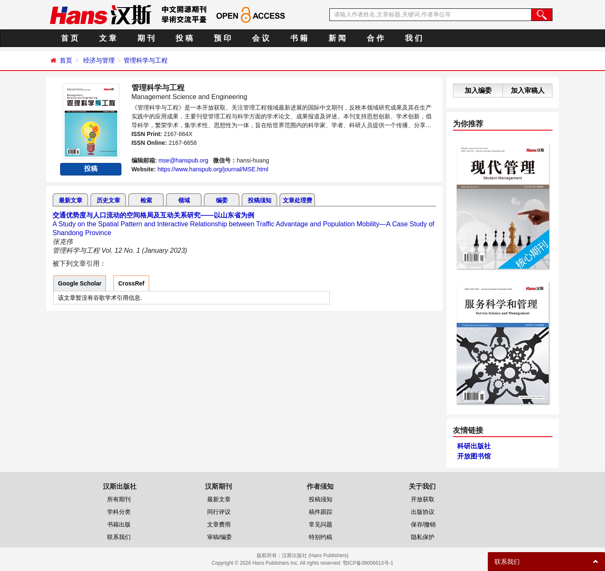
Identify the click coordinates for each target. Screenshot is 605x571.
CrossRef (131, 283)
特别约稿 (320, 537)
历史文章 (108, 200)
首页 (66, 60)
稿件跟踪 (320, 511)
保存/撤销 (423, 524)
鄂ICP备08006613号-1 (368, 563)
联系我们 (119, 537)
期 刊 (146, 38)
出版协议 (422, 511)
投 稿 (184, 38)
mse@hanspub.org (183, 160)
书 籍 (299, 38)
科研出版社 (474, 446)
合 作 (375, 38)
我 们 (413, 38)
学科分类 (119, 511)
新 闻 (337, 38)
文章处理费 (297, 200)
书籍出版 (119, 524)
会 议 (260, 38)
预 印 (222, 38)
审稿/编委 (219, 537)
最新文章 (70, 200)
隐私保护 (422, 537)
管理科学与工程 (146, 60)
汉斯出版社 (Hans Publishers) (315, 555)
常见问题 (320, 524)
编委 (222, 200)
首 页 (69, 38)
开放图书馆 (474, 456)
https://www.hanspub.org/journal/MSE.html (213, 169)
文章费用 (219, 524)
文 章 (107, 38)
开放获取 (422, 499)
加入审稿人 (527, 90)
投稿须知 (259, 200)
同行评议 (219, 511)
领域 (184, 200)
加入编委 (478, 90)
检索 (146, 200)
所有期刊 (119, 499)
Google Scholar (79, 283)
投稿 (90, 168)
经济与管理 (99, 60)
